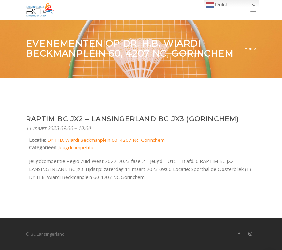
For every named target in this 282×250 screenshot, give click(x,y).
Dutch (217, 5)
